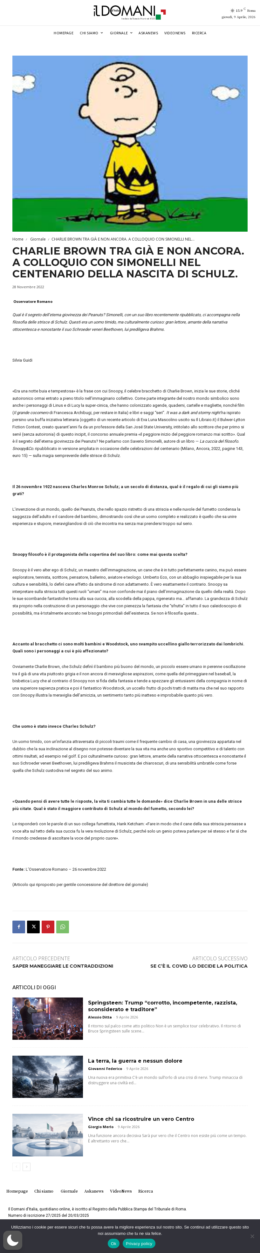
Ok (113, 1243)
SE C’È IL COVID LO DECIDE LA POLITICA (199, 966)
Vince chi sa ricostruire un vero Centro (141, 1119)
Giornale (37, 239)
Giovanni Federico (105, 1068)
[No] (252, 1236)
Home (18, 239)
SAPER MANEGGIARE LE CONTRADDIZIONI (62, 966)
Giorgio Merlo (100, 1126)
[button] (12, 1240)
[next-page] (27, 1167)
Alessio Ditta (100, 1017)
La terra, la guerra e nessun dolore (135, 1061)
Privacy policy (139, 1243)
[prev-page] (16, 1167)
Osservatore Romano (32, 301)
